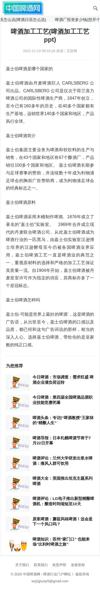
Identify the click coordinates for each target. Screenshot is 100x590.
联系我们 (41, 565)
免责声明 (59, 565)
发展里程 (78, 565)
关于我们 (22, 565)
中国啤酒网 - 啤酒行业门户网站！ (49, 574)
